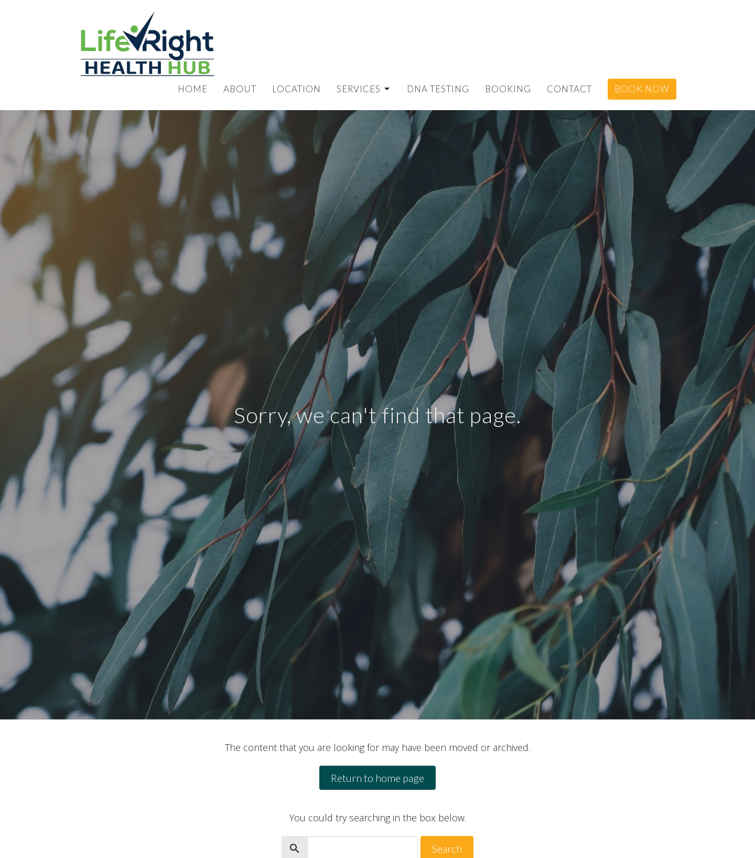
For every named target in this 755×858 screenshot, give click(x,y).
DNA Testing (438, 88)
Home (193, 88)
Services (364, 88)
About (239, 88)
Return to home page (377, 777)
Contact (569, 88)
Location (296, 88)
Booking (508, 88)
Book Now (642, 88)
